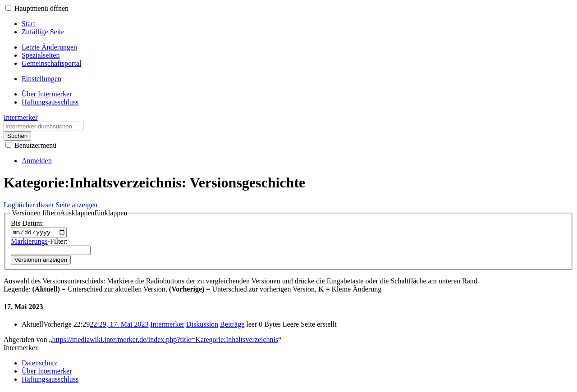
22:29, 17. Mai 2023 (119, 325)
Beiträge (232, 325)
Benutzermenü (35, 145)
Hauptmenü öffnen (41, 8)
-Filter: (39, 242)
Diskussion (202, 325)
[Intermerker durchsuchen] (43, 126)
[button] (8, 8)
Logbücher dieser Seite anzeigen (50, 205)
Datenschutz (39, 364)
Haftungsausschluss (50, 380)
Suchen (17, 135)
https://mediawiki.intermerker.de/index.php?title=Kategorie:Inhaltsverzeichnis (165, 341)
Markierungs (29, 242)
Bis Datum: (27, 223)
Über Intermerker (47, 372)
